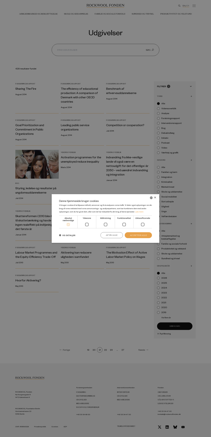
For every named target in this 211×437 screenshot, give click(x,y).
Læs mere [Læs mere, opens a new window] (139, 211)
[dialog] (105, 218)
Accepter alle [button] (138, 235)
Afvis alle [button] (112, 235)
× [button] (155, 198)
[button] (67, 235)
